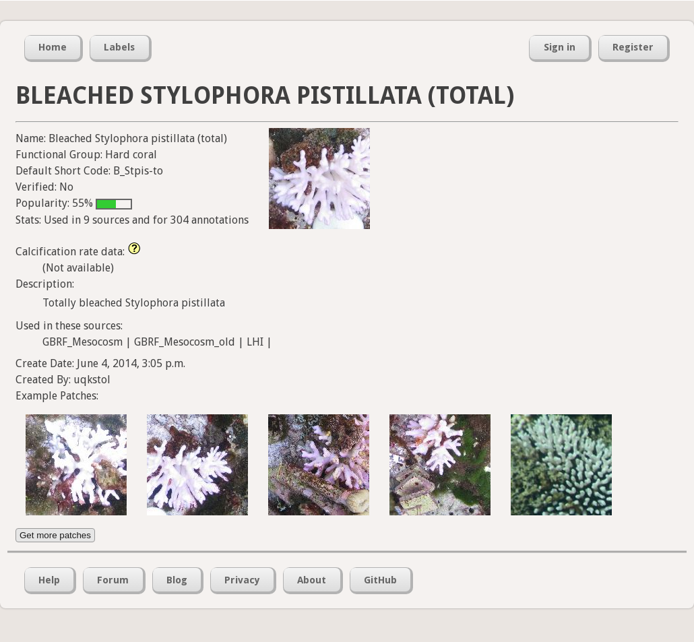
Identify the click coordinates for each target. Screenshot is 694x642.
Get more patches (55, 535)
